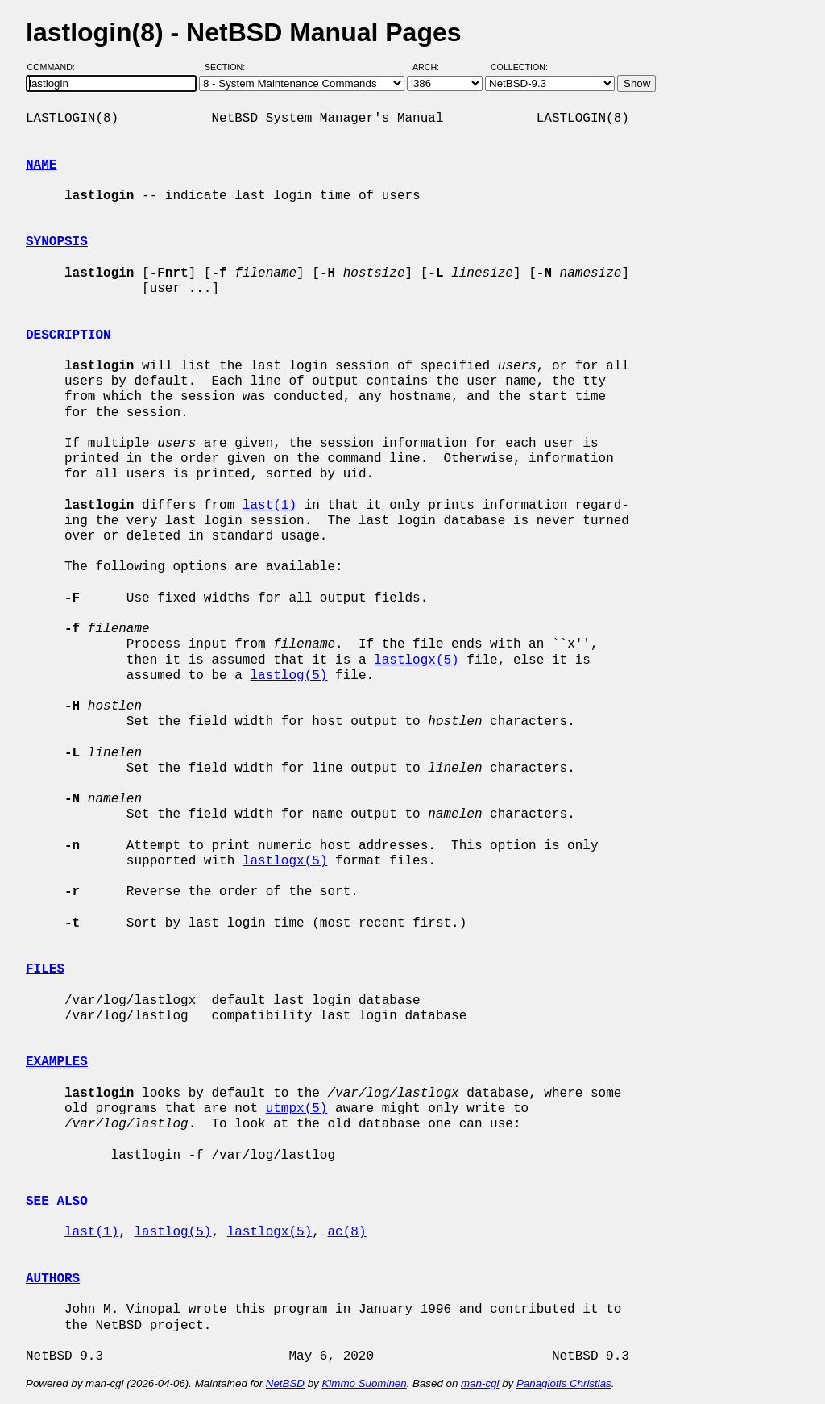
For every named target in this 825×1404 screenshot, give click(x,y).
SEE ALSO (57, 1201)
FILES (45, 969)
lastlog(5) (288, 676)
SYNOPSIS (57, 242)
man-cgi (480, 1383)
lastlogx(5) (416, 660)
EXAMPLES (57, 1062)
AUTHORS (53, 1279)
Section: (228, 67)
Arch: (433, 67)
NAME (41, 165)
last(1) (269, 506)
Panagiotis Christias (563, 1383)
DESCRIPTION (68, 335)
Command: (56, 67)
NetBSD (285, 1383)
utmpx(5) (297, 1109)
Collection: (519, 67)
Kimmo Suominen (363, 1383)
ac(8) (346, 1232)
